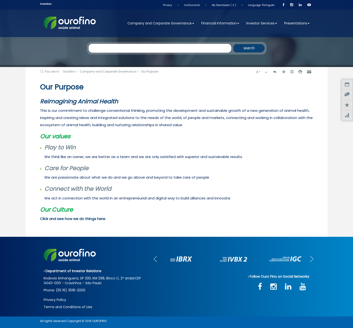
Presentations (297, 23)
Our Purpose (149, 71)
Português (268, 5)
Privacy (167, 5)
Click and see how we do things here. (73, 218)
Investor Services (261, 23)
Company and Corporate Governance (160, 23)
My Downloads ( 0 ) (224, 5)
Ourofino (69, 71)
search (249, 48)
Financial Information (220, 23)
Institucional (192, 5)
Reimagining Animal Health (79, 101)
